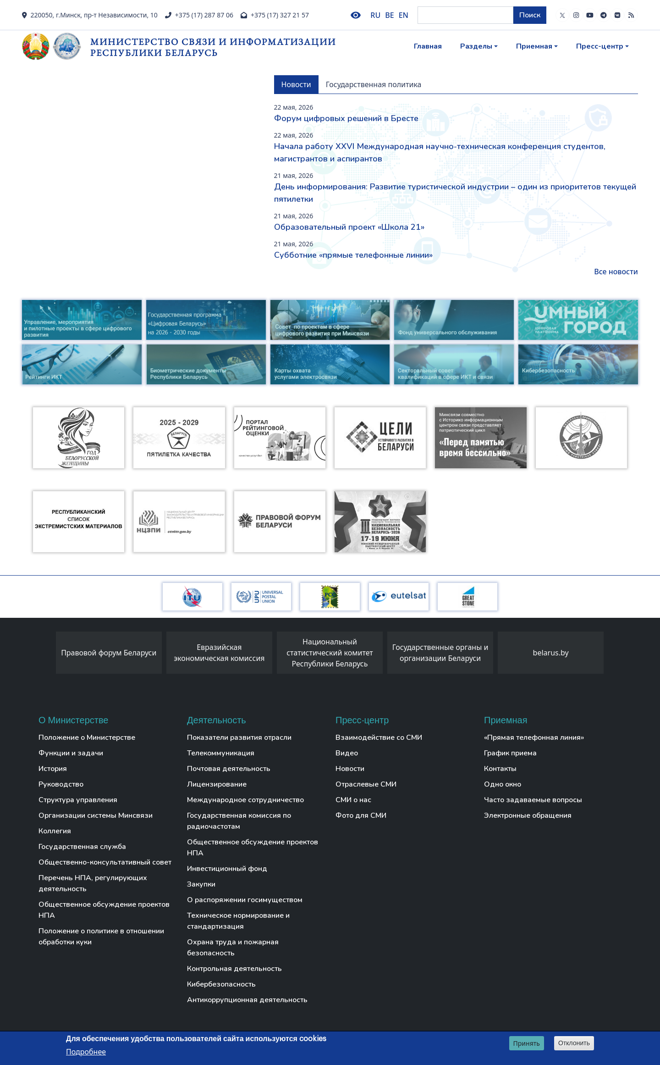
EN (403, 15)
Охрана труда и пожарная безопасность (233, 947)
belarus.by (551, 653)
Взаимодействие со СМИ (379, 737)
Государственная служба (82, 847)
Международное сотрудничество (245, 800)
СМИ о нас (353, 800)
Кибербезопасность (221, 984)
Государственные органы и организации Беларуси (440, 652)
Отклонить (574, 1043)
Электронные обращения (528, 815)
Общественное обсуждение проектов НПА (104, 910)
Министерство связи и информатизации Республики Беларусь (213, 47)
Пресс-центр (599, 46)
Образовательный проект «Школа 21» (349, 227)
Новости (350, 769)
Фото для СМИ (361, 815)
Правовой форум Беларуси (108, 653)
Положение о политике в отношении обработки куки (101, 936)
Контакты (500, 769)
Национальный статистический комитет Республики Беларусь (329, 653)
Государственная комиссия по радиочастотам (239, 821)
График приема (510, 753)
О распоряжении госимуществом (244, 900)
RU (375, 15)
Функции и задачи (70, 753)
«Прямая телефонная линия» (534, 737)
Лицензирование (217, 784)
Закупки (201, 884)
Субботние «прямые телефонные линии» (353, 255)
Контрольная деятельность (234, 969)
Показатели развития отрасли (239, 737)
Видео (347, 753)
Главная (428, 46)
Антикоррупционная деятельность (247, 1000)
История (52, 769)
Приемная (534, 46)
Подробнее (86, 1052)
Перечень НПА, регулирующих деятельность (92, 883)
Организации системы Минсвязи (95, 815)
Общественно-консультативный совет (104, 862)
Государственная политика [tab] (374, 84)
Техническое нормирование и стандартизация (238, 921)
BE (389, 15)
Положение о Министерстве (86, 737)
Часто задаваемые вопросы (533, 800)
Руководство (60, 784)
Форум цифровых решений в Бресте (346, 118)
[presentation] (46, 655)
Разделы (476, 46)
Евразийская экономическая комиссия (219, 652)
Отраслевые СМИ (366, 784)
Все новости (616, 271)
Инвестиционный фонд (227, 869)
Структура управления (77, 800)
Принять (526, 1043)
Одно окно (502, 784)
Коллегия (54, 831)
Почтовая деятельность (228, 769)
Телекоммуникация (220, 753)
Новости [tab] (296, 84)
